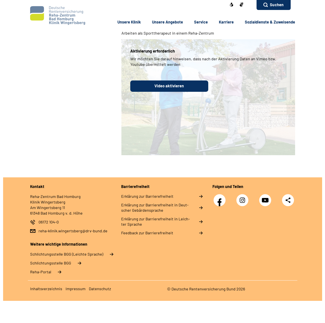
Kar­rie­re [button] (226, 22)
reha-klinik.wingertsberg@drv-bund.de (73, 230)
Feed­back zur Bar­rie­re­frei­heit (147, 232)
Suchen (277, 4)
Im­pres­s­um (76, 288)
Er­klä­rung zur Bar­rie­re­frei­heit (147, 196)
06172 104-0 (49, 221)
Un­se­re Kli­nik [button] (129, 22)
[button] (273, 5)
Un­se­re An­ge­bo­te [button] (167, 22)
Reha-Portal (40, 271)
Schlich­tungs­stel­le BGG (50, 262)
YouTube (266, 198)
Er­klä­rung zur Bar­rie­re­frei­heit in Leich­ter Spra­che (155, 221)
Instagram (243, 198)
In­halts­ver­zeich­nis (46, 288)
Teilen (288, 200)
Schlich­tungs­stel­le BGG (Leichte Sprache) (66, 254)
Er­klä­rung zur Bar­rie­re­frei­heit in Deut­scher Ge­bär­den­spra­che (155, 207)
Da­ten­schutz (100, 288)
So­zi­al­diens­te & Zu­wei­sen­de (270, 22)
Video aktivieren (169, 85)
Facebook (220, 198)
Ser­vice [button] (201, 22)
